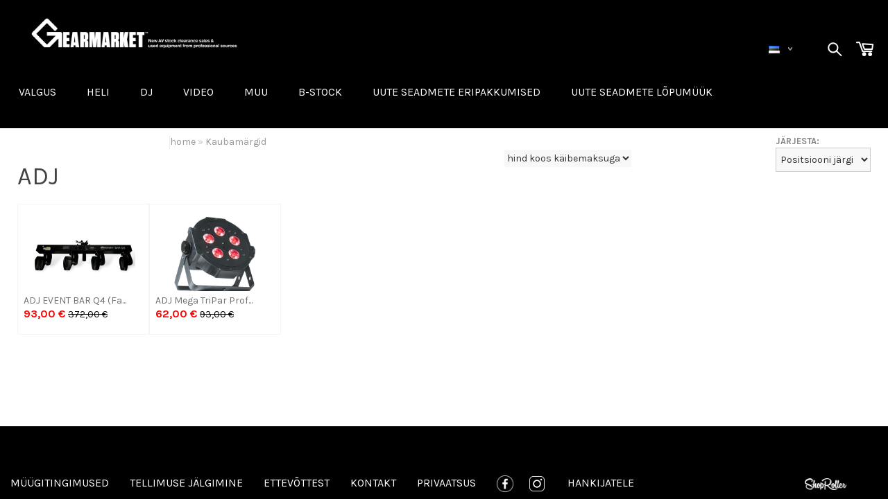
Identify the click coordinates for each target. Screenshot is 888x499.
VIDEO (198, 91)
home (183, 142)
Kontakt (373, 482)
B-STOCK (320, 91)
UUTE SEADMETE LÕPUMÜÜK (641, 91)
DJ (146, 91)
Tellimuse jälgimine (186, 482)
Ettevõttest (297, 482)
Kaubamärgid (235, 142)
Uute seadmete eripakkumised (456, 91)
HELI (98, 91)
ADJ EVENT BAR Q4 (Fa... (75, 300)
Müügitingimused (59, 482)
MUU (256, 91)
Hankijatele (600, 482)
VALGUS (37, 91)
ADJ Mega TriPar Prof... (204, 300)
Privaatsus (446, 482)
